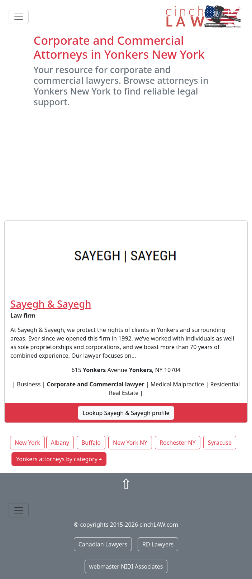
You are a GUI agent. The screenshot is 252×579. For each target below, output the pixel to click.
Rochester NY (178, 443)
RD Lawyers (157, 544)
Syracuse (220, 443)
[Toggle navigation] (19, 17)
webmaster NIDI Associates (126, 566)
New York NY (130, 443)
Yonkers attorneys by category (57, 459)
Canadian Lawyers (103, 544)
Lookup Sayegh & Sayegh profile (125, 413)
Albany (60, 443)
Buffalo (91, 443)
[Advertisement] (126, 164)
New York (27, 443)
